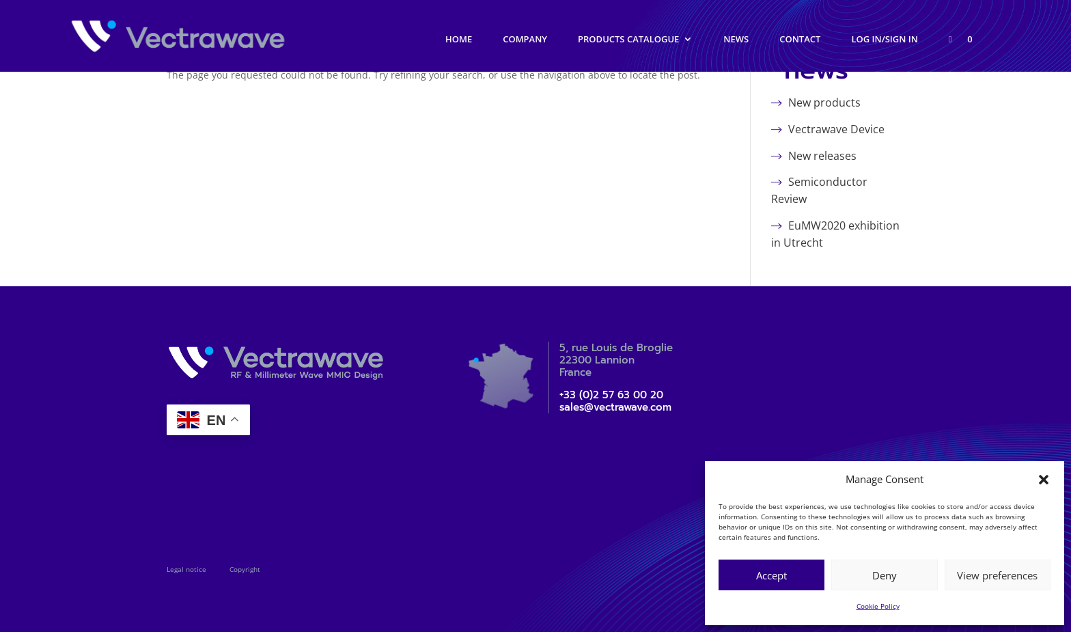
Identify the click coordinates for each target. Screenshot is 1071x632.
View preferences (997, 575)
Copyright (245, 569)
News (736, 39)
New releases (822, 155)
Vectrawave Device (836, 129)
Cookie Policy (878, 606)
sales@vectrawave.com (615, 407)
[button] (1044, 479)
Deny (884, 575)
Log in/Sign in (884, 39)
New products (824, 102)
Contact (799, 39)
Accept (771, 575)
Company (525, 39)
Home (458, 39)
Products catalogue (628, 39)
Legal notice (186, 569)
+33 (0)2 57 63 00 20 (611, 394)
